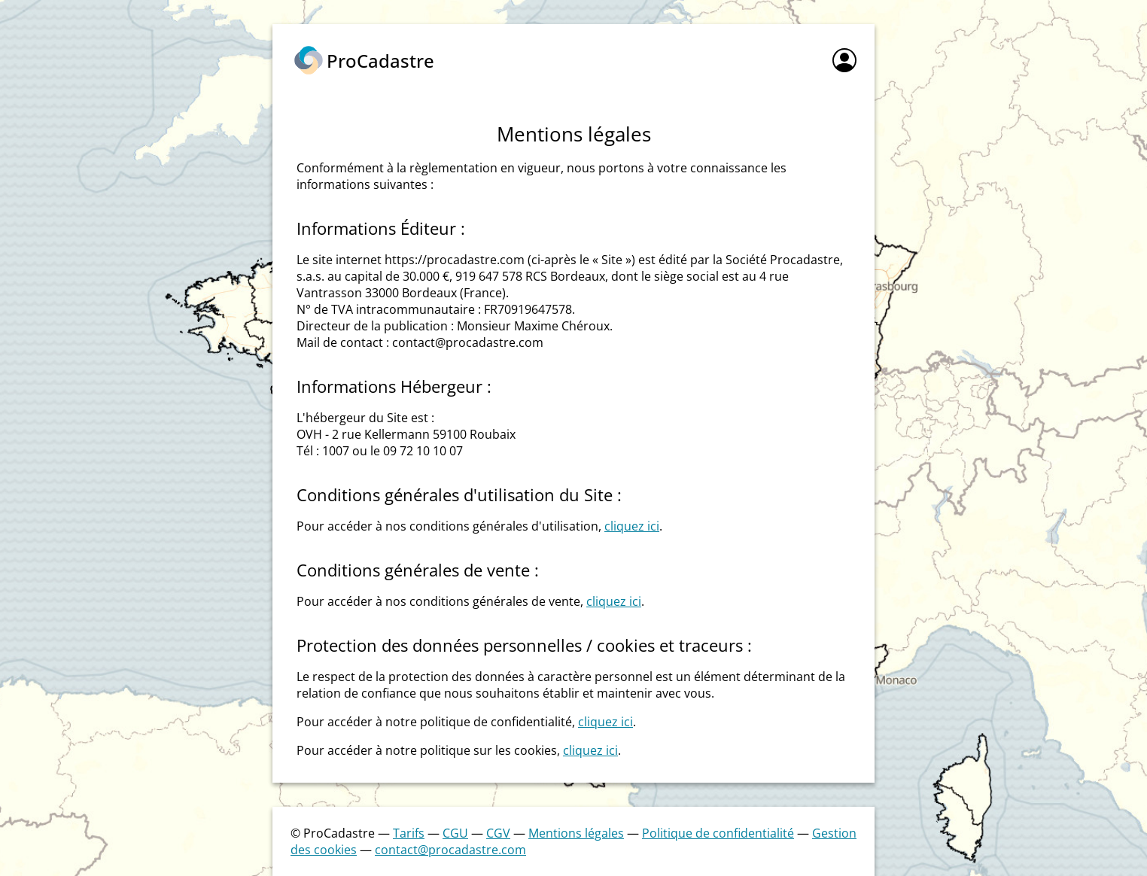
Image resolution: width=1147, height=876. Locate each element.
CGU (455, 833)
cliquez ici (631, 526)
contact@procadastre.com (450, 849)
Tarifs (408, 833)
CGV (498, 833)
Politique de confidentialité (718, 833)
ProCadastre (380, 60)
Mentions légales (576, 833)
